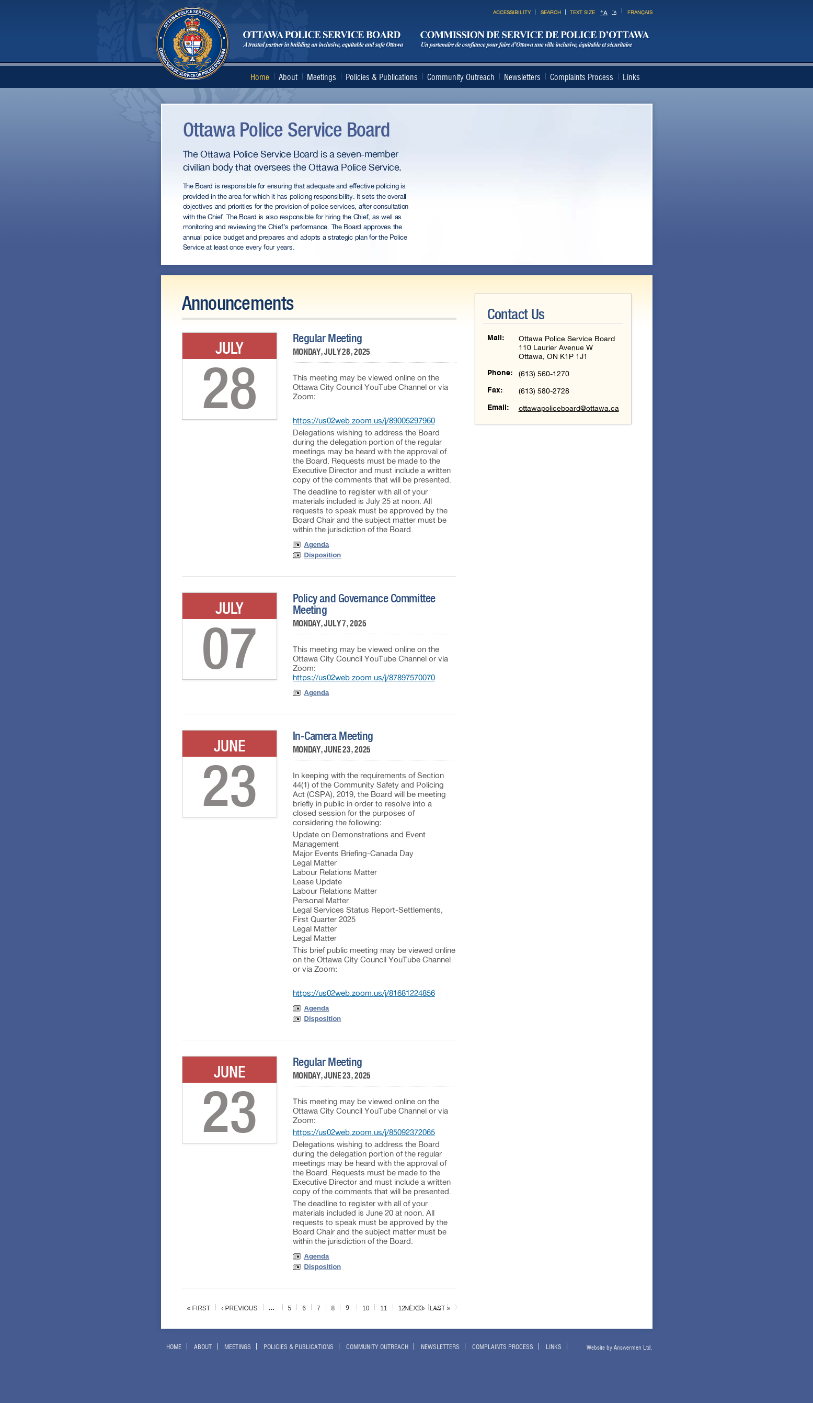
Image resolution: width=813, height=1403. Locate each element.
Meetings (321, 77)
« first (199, 1308)
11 (383, 1308)
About (288, 77)
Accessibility (512, 12)
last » (440, 1308)
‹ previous (239, 1308)
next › (414, 1308)
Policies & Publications (382, 77)
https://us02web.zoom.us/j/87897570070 (364, 677)
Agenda (316, 544)
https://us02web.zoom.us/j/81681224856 (364, 993)
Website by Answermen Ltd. (619, 1347)
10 (365, 1308)
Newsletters (522, 77)
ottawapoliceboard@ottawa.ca (569, 408)
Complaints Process (581, 77)
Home (259, 77)
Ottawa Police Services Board (403, 44)
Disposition (322, 555)
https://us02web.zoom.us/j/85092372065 (364, 1132)
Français (639, 12)
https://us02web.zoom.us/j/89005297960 (364, 420)
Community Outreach (461, 77)
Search (551, 12)
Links (631, 77)
